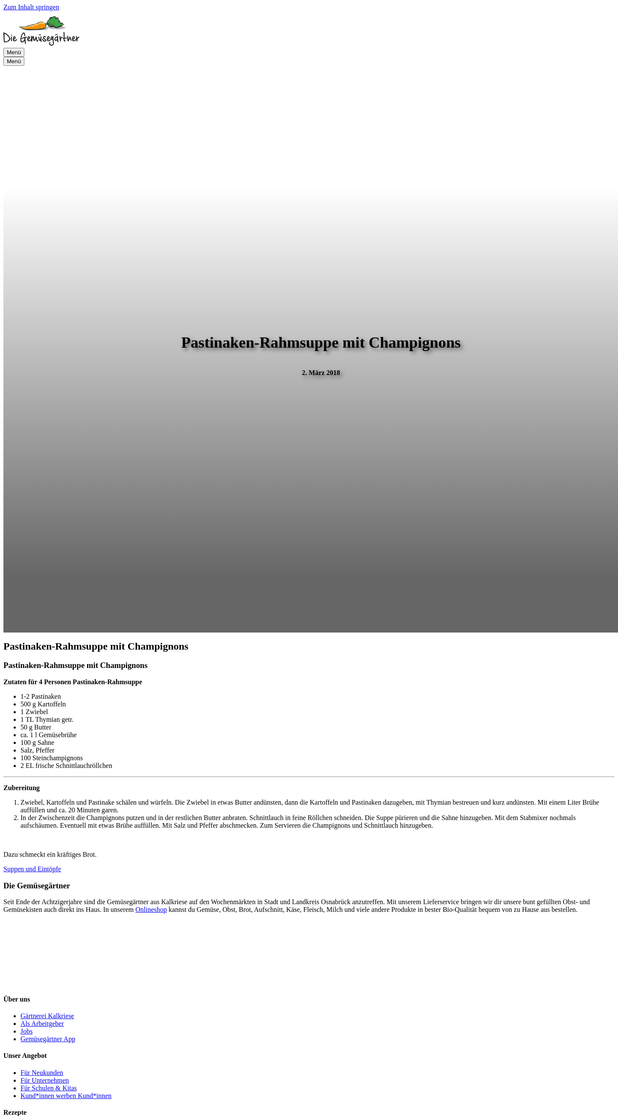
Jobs (26, 1031)
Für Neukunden (41, 1072)
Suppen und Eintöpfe (32, 869)
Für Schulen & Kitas (48, 1088)
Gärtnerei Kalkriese (47, 1015)
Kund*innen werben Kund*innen (65, 1095)
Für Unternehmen (44, 1080)
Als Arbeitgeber (42, 1023)
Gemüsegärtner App (47, 1039)
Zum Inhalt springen (31, 7)
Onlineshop (151, 909)
